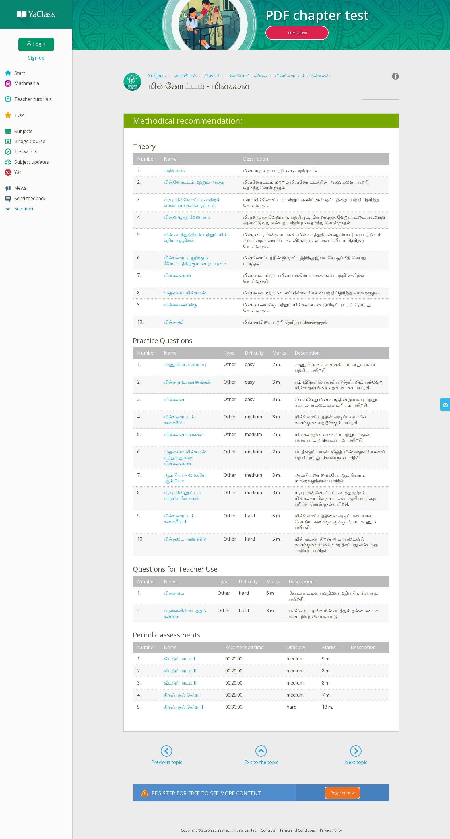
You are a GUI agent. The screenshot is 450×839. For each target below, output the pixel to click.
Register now (342, 792)
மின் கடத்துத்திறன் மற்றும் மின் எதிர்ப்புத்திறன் (196, 237)
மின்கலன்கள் (177, 275)
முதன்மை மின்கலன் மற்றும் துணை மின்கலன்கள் (185, 457)
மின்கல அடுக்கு (180, 304)
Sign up (36, 58)
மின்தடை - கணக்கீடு (185, 539)
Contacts (268, 830)
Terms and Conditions (298, 830)
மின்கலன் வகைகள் (184, 434)
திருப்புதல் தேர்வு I (183, 695)
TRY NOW (297, 33)
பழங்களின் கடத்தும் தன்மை (185, 613)
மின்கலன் (174, 399)
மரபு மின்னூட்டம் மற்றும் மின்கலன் (182, 495)
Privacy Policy (331, 830)
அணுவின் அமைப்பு (185, 364)
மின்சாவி (173, 322)
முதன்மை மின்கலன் (185, 293)
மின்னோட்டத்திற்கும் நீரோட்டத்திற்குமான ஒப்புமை (195, 261)
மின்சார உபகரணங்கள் (187, 382)
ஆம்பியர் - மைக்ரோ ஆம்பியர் (185, 478)
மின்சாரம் (174, 593)
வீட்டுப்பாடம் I (179, 659)
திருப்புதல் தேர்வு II (183, 707)
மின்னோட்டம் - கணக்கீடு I (180, 420)
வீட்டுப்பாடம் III (181, 683)
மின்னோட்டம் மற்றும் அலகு (194, 182)
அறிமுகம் (174, 170)
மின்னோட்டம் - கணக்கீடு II (180, 519)
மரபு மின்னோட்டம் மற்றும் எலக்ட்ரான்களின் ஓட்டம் (192, 202)
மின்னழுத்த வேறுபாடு (187, 217)
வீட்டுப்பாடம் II (180, 671)
